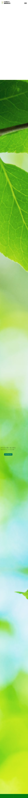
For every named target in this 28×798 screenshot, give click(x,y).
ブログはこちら (8, 454)
